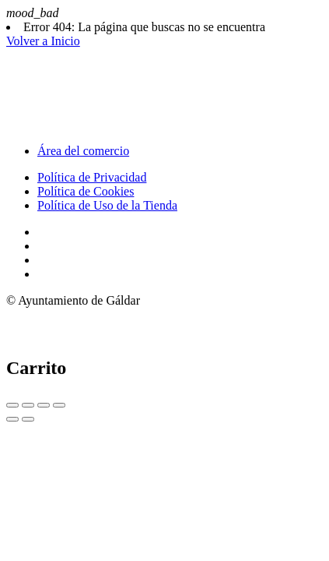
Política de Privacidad (91, 177)
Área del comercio (83, 150)
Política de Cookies (85, 191)
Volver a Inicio (43, 41)
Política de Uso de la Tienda (107, 205)
